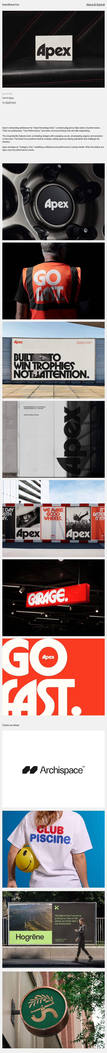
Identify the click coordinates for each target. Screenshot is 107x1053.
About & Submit (95, 5)
